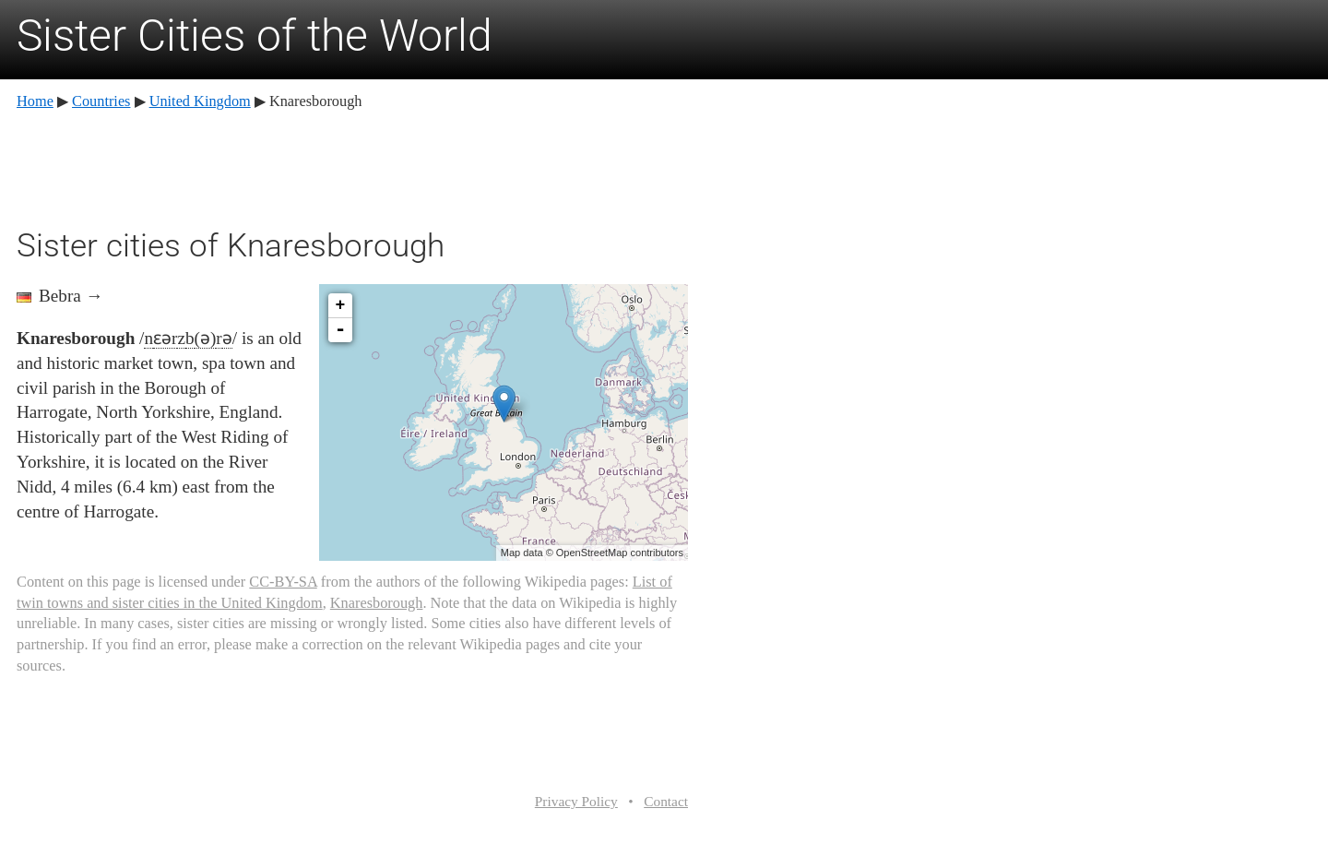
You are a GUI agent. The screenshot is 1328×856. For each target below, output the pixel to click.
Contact (666, 801)
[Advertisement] (352, 166)
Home (35, 101)
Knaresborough (376, 603)
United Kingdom (200, 101)
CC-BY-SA (282, 581)
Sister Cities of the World (254, 35)
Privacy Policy (576, 801)
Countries (101, 101)
